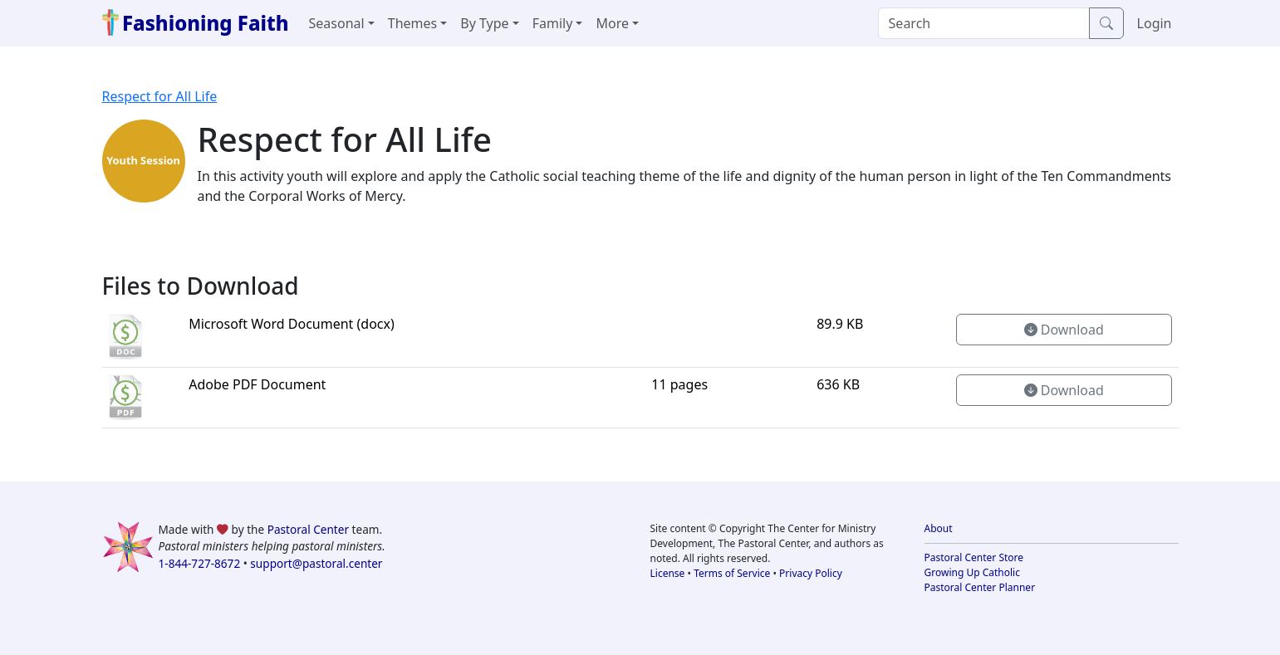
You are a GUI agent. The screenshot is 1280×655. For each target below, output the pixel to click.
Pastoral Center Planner (980, 587)
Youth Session (143, 160)
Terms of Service (732, 573)
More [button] (612, 23)
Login (1154, 23)
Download (1064, 329)
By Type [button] (484, 23)
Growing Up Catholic (972, 572)
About (938, 528)
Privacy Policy (810, 573)
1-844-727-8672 (200, 563)
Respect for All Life (160, 96)
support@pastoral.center (316, 563)
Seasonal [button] (337, 23)
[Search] (984, 23)
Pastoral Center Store (974, 557)
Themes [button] (412, 23)
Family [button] (552, 23)
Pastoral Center (308, 529)
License (667, 573)
